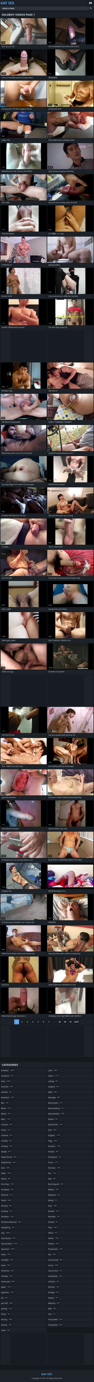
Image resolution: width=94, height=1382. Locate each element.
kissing (7, 1319)
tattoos (53, 1243)
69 (65, 1022)
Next (76, 1022)
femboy (6, 1211)
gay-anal (8, 1249)
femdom (7, 1216)
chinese (7, 1135)
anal (6, 1081)
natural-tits (55, 1124)
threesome (55, 1249)
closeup (7, 1146)
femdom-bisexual (11, 1222)
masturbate (55, 1103)
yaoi (52, 1314)
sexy (52, 1206)
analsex (6, 1092)
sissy (53, 1227)
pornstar (54, 1168)
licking (53, 1081)
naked (53, 1119)
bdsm (6, 1108)
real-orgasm (56, 1184)
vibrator (54, 1287)
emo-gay (7, 1184)
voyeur (53, 1298)
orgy (53, 1141)
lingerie (54, 1086)
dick (5, 1168)
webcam (54, 1303)
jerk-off (7, 1303)
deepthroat (8, 1162)
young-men (55, 1325)
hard (6, 1265)
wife (52, 1308)
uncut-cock (55, 1270)
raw (52, 1178)
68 (60, 1022)
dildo (6, 1173)
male (53, 1092)
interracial (8, 1281)
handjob (7, 1260)
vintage (53, 1292)
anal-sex (7, 1086)
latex (5, 1330)
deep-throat (9, 1157)
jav (4, 1298)
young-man (55, 1319)
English (90, 2)
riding (53, 1200)
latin (53, 1070)
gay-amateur (9, 1243)
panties (53, 1151)
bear (6, 1119)
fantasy (6, 1206)
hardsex (7, 1276)
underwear (55, 1276)
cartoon (7, 1124)
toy (52, 1254)
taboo (53, 1233)
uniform (54, 1281)
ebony (6, 1178)
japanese (7, 1292)
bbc (5, 1103)
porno (53, 1162)
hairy (6, 1254)
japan (6, 1287)
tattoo (53, 1238)
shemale (54, 1216)
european (7, 1189)
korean (6, 1325)
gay (6, 1233)
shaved (54, 1211)
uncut (53, 1265)
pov (52, 1173)
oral (52, 1130)
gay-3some (8, 1238)
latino (53, 1076)
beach (6, 1113)
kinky (5, 1314)
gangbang (8, 1227)
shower (53, 1222)
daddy (6, 1151)
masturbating (56, 1108)
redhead (54, 1195)
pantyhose (55, 1157)
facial (6, 1200)
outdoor (54, 1146)
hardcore (8, 1270)
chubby (6, 1141)
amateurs (7, 1076)
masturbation (56, 1113)
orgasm (54, 1135)
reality (53, 1189)
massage (54, 1097)
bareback (8, 1097)
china (6, 1130)
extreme (7, 1195)
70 (70, 1022)
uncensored (55, 1260)
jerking (7, 1308)
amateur (8, 1070)
